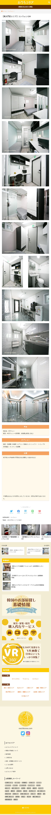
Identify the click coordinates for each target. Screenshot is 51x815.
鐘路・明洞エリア (10, 692)
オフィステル (15, 679)
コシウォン (13, 517)
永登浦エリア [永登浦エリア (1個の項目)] (15, 794)
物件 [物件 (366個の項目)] (44, 794)
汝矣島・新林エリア (19, 696)
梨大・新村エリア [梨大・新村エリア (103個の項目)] (41, 792)
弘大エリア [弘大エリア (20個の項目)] (40, 789)
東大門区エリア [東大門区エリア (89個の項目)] (32, 792)
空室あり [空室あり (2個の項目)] (23, 797)
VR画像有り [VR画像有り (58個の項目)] (24, 783)
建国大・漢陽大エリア (38, 692)
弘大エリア (27, 688)
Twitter (22, 736)
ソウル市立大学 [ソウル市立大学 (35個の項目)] (22, 786)
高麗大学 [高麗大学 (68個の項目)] (15, 800)
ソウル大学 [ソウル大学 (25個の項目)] (15, 786)
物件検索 (8, 755)
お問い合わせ (9, 769)
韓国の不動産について (12, 751)
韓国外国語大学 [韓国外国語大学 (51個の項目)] (8, 800)
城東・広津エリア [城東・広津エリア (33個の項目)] (15, 789)
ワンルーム (26, 679)
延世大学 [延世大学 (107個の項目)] (29, 789)
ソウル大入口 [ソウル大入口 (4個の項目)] (8, 786)
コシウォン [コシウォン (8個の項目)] (39, 783)
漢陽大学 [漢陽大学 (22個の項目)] (39, 794)
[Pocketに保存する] (39, 512)
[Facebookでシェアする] (18, 512)
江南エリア (37, 688)
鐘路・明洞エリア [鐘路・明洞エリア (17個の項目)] (36, 797)
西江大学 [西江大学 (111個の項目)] (29, 797)
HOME (25, 809)
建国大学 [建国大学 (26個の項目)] (35, 789)
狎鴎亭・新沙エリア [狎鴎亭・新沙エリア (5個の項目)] (9, 797)
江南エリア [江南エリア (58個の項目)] (33, 794)
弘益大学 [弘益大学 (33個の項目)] (7, 792)
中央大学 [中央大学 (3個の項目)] (38, 786)
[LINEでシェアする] (32, 512)
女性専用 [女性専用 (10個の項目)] (23, 789)
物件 (20, 520)
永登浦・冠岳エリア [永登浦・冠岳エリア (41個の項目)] (24, 794)
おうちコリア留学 (11, 772)
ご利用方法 (9, 758)
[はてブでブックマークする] (25, 512)
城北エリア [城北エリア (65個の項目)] (7, 789)
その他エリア (33, 696)
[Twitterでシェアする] (11, 512)
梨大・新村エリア (15, 688)
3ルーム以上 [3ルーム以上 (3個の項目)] (17, 783)
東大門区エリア (12, 520)
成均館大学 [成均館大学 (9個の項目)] (19, 792)
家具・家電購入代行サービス (14, 762)
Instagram (28, 736)
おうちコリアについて (12, 747)
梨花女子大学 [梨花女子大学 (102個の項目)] (8, 794)
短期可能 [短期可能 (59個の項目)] (17, 797)
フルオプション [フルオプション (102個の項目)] (31, 786)
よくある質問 (9, 765)
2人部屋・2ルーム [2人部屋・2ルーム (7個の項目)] (9, 783)
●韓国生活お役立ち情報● (25, 7)
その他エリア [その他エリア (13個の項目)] (32, 783)
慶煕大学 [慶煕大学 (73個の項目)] (13, 792)
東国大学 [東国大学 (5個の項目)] (25, 792)
